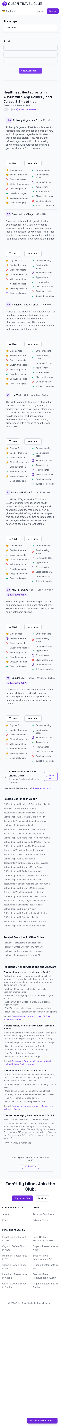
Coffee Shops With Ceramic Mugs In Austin (24, 816)
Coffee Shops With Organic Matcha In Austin (24, 888)
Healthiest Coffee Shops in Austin (19, 808)
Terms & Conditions (43, 1214)
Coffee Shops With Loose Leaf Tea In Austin (24, 896)
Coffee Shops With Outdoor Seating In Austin (25, 913)
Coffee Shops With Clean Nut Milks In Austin (24, 846)
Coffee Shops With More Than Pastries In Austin (26, 837)
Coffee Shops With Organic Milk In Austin (23, 867)
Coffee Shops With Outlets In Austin (20, 917)
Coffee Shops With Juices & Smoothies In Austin (26, 804)
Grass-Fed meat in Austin (24, 1016)
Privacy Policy (40, 1220)
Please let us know (42, 788)
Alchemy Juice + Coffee (16, 1002)
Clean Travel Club (24, 1303)
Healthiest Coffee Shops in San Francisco (23, 951)
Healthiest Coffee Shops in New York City (23, 947)
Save (13, 163)
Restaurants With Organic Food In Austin (22, 904)
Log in (40, 11)
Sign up (52, 11)
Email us (50, 776)
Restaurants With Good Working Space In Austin (26, 883)
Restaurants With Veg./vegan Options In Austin (25, 900)
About (5, 1214)
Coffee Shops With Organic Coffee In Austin (24, 925)
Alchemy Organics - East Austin (20, 989)
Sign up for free (22, 1198)
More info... (32, 163)
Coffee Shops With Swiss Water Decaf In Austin (26, 875)
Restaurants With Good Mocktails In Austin (23, 812)
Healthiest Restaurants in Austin (18, 825)
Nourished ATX (12, 1011)
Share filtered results (27, 109)
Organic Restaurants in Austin (26, 1106)
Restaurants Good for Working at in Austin (32, 1061)
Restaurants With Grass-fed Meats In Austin (24, 829)
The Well (9, 1008)
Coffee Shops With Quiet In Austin (19, 909)
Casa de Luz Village (14, 995)
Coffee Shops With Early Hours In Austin (22, 871)
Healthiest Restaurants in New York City (22, 955)
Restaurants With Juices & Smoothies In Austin (25, 821)
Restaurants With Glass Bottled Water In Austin (25, 854)
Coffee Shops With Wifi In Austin (19, 858)
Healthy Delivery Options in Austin (19, 1064)
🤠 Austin (9, 11)
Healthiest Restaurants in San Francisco (22, 942)
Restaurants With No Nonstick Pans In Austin (24, 921)
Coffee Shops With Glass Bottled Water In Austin (26, 842)
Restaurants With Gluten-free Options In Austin (25, 863)
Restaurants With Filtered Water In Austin (23, 892)
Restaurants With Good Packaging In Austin (24, 850)
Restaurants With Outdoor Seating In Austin (24, 833)
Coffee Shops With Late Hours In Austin (22, 879)
